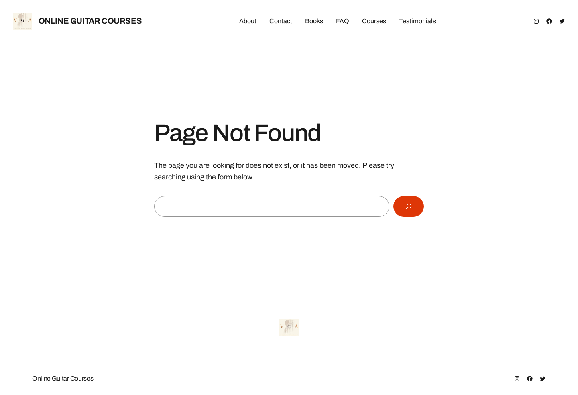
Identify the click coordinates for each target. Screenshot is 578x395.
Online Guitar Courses (90, 20)
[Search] (408, 206)
